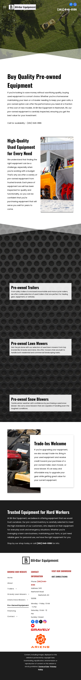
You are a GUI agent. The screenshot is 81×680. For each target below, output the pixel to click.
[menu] (4, 7)
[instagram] (45, 622)
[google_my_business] (75, 5)
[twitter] (41, 622)
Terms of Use (43, 667)
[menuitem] (18, 578)
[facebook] (71, 5)
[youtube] (32, 626)
